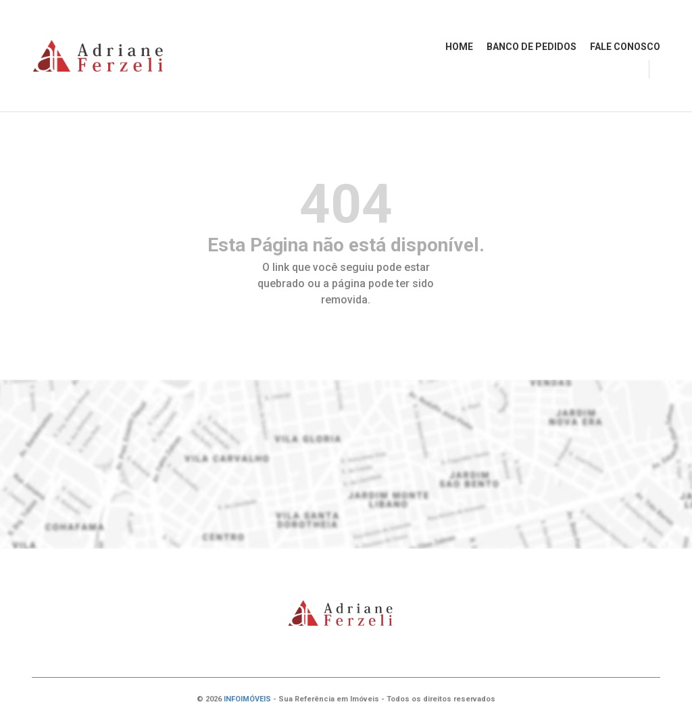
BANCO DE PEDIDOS (531, 46)
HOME (459, 46)
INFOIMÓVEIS (247, 699)
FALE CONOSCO (625, 46)
